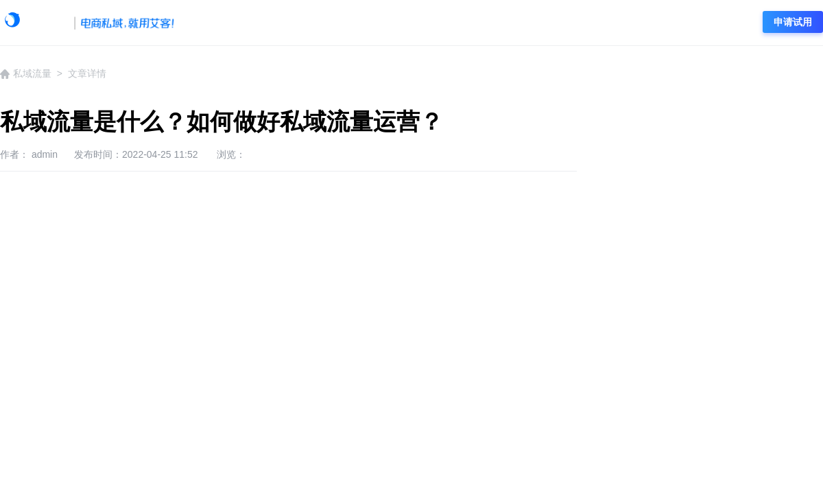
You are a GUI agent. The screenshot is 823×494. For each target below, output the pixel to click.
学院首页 (218, 22)
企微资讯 (348, 22)
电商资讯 (609, 22)
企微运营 (413, 22)
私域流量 (479, 22)
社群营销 (544, 22)
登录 (729, 21)
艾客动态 (283, 22)
